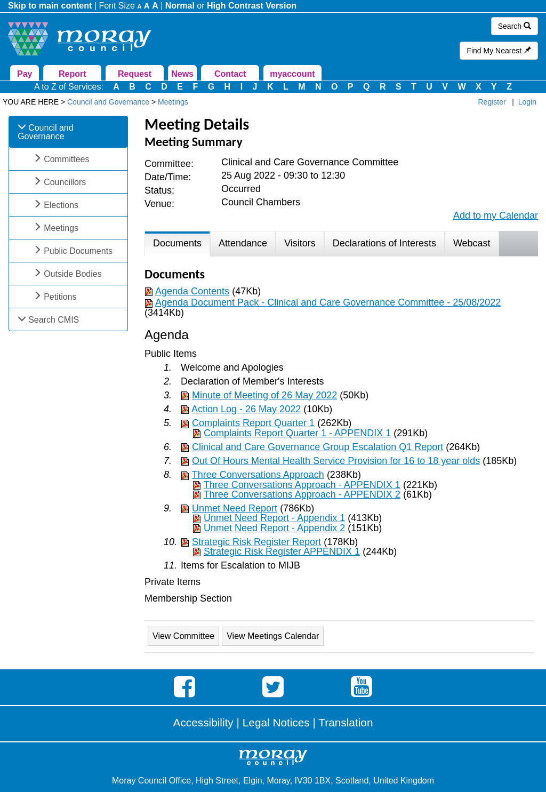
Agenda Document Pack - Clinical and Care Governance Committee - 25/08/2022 (328, 302)
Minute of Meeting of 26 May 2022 (264, 395)
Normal (180, 5)
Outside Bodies (73, 273)
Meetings (61, 228)
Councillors (65, 182)
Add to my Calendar (495, 215)
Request (134, 73)
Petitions (60, 296)
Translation (345, 722)
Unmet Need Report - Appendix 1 (274, 518)
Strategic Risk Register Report (256, 542)
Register (492, 102)
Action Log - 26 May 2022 (246, 409)
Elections (61, 205)
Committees (66, 159)
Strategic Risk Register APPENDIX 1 (282, 551)
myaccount (292, 73)
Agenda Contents (192, 291)
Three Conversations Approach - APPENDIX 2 (302, 494)
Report (72, 73)
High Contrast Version (251, 5)
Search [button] (514, 26)
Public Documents (78, 250)
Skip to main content (50, 5)
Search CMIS (53, 319)
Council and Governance (46, 132)
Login (527, 102)
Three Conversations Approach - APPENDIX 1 (302, 484)
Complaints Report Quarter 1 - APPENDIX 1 (297, 433)
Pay (24, 73)
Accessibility (203, 722)
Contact (230, 73)
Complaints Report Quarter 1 (253, 423)
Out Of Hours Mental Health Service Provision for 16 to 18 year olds (336, 460)
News (182, 73)
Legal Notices (276, 722)
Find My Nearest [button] (499, 50)
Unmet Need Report (234, 508)
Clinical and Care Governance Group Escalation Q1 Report (317, 447)
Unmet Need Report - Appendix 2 (274, 528)
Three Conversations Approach (258, 474)
